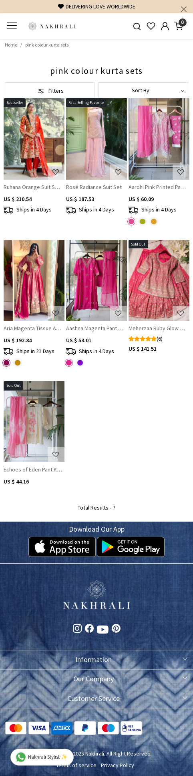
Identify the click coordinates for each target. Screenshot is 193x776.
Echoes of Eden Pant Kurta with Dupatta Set (33, 469)
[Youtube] (102, 631)
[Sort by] (143, 90)
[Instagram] (77, 630)
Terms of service (76, 765)
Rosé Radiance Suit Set (94, 187)
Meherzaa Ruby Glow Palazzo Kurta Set (158, 328)
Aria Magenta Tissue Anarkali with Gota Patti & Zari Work (33, 328)
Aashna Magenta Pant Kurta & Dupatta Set (95, 328)
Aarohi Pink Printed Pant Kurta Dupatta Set (158, 187)
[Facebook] (89, 630)
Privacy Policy (117, 765)
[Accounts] (165, 26)
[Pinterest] (116, 630)
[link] (137, 26)
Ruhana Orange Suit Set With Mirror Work (33, 187)
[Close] (184, 9)
